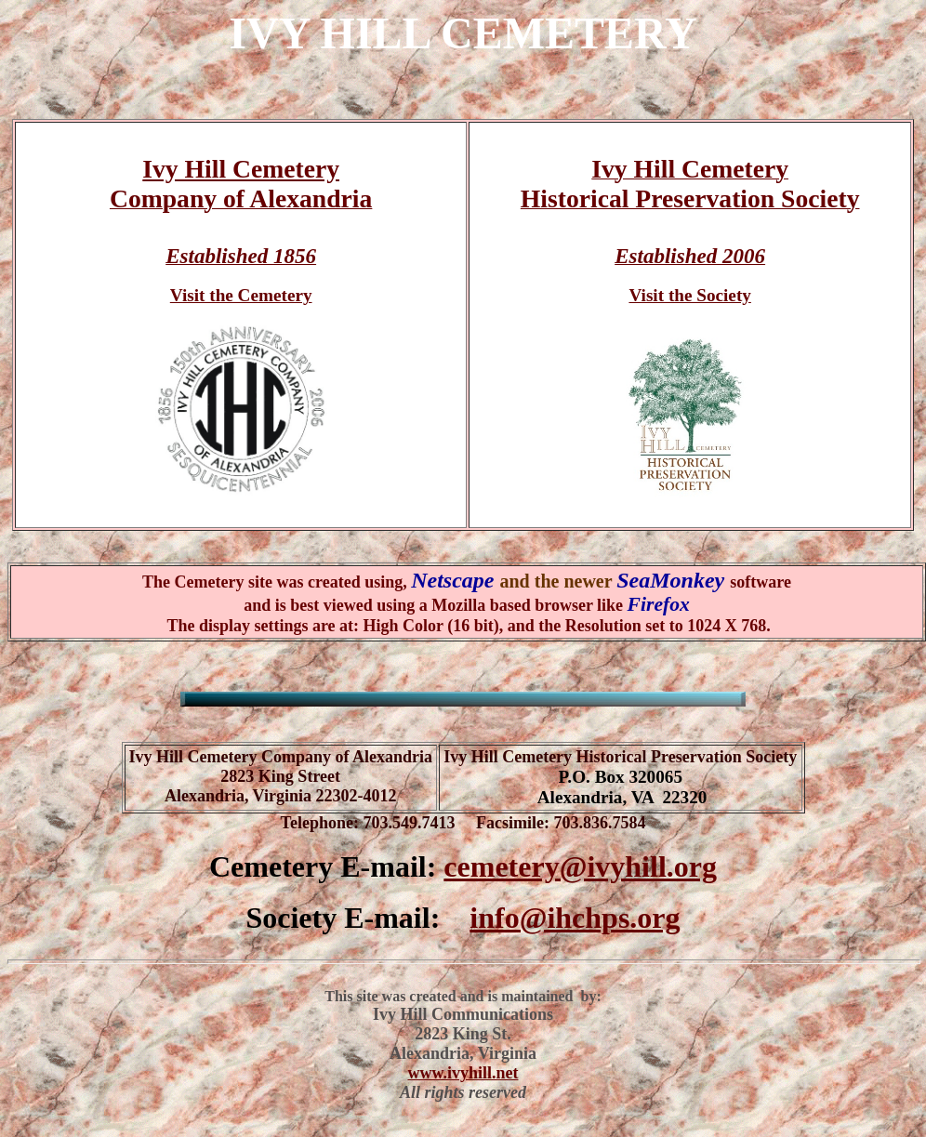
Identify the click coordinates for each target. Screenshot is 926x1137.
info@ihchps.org (575, 917)
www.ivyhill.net (462, 1073)
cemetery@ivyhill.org (580, 866)
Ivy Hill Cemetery (240, 168)
